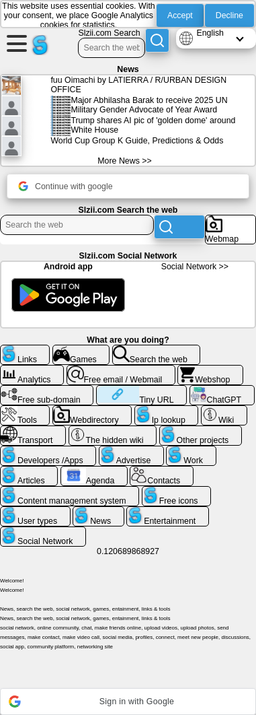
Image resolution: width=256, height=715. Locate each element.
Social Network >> (194, 266)
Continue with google (65, 186)
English (210, 33)
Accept (180, 15)
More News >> (124, 161)
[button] (128, 701)
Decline (229, 15)
